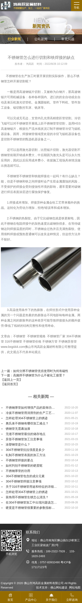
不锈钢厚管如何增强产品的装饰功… (30, 407)
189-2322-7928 (55, 551)
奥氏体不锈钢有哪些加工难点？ (27, 423)
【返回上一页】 (11, 379)
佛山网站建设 (58, 587)
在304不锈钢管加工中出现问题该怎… (31, 502)
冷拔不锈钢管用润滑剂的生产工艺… (30, 413)
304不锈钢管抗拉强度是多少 (25, 449)
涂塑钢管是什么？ (18, 444)
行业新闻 (14, 39)
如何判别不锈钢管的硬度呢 (24, 465)
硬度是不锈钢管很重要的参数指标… (30, 507)
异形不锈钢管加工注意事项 (24, 439)
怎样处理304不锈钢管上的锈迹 (26, 418)
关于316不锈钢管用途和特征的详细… (31, 486)
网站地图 (74, 587)
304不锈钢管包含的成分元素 (25, 476)
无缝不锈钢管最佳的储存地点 (25, 434)
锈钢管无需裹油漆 (18, 428)
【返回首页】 (10, 384)
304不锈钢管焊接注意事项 (23, 481)
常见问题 (67, 39)
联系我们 (33, 532)
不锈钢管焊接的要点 (19, 460)
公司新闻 (40, 39)
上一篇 (34, 371)
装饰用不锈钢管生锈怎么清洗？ (27, 497)
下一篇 (33, 375)
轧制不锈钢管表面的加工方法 (25, 455)
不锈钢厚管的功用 (18, 471)
